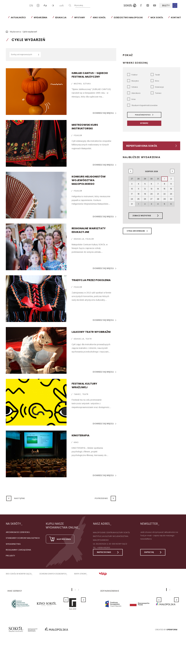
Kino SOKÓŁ (99, 17)
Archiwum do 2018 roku (18, 531)
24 (132, 196)
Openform (171, 629)
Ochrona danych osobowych (52, 573)
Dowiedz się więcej (104, 113)
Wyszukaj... (89, 5)
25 (138, 196)
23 (171, 191)
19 (145, 191)
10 (132, 187)
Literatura (133, 92)
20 (151, 191)
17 (132, 191)
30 (171, 196)
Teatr (83, 338)
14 (158, 187)
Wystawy (79, 17)
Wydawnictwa (13, 543)
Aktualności (18, 17)
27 (151, 196)
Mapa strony (80, 573)
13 (151, 187)
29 (164, 196)
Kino (70, 442)
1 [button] (166, 589)
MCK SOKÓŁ (157, 17)
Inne (131, 98)
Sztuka (81, 83)
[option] (20, 603)
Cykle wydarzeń (30, 31)
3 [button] (78, 589)
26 (145, 196)
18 (138, 191)
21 (158, 191)
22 (164, 191)
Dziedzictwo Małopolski (128, 17)
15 (164, 187)
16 (171, 187)
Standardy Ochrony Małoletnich (23, 537)
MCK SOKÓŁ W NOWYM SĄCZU (19, 573)
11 (138, 187)
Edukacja (60, 17)
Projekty (10, 555)
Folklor (72, 135)
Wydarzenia (40, 17)
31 (132, 200)
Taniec (71, 390)
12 (145, 187)
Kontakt (176, 17)
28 (158, 196)
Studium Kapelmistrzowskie (142, 104)
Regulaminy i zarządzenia (18, 549)
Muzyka (72, 83)
